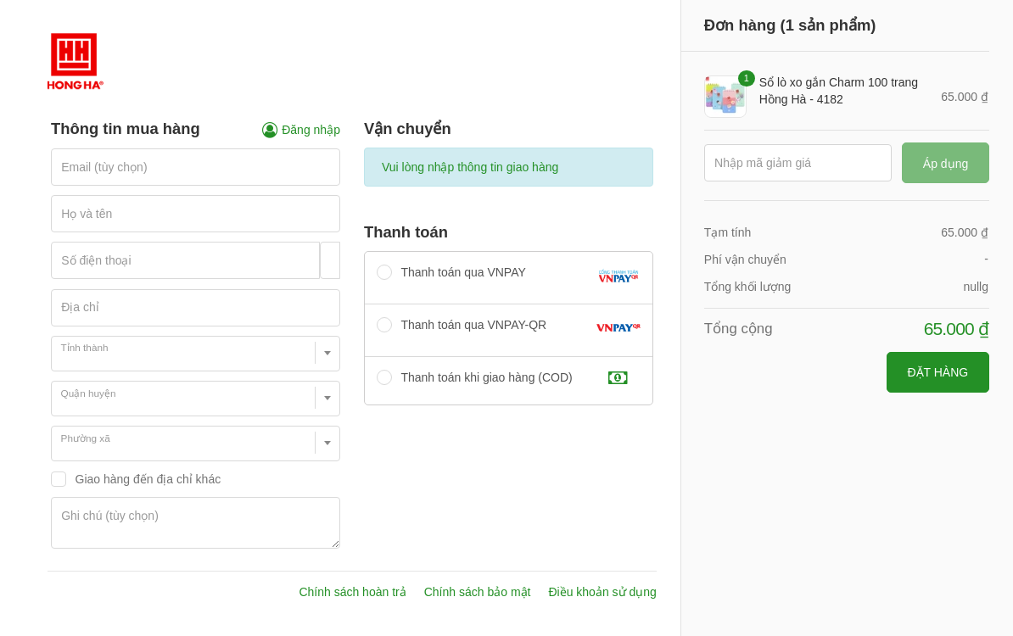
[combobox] (195, 353)
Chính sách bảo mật (477, 592)
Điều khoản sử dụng (602, 592)
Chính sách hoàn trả (352, 592)
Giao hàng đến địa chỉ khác (148, 479)
